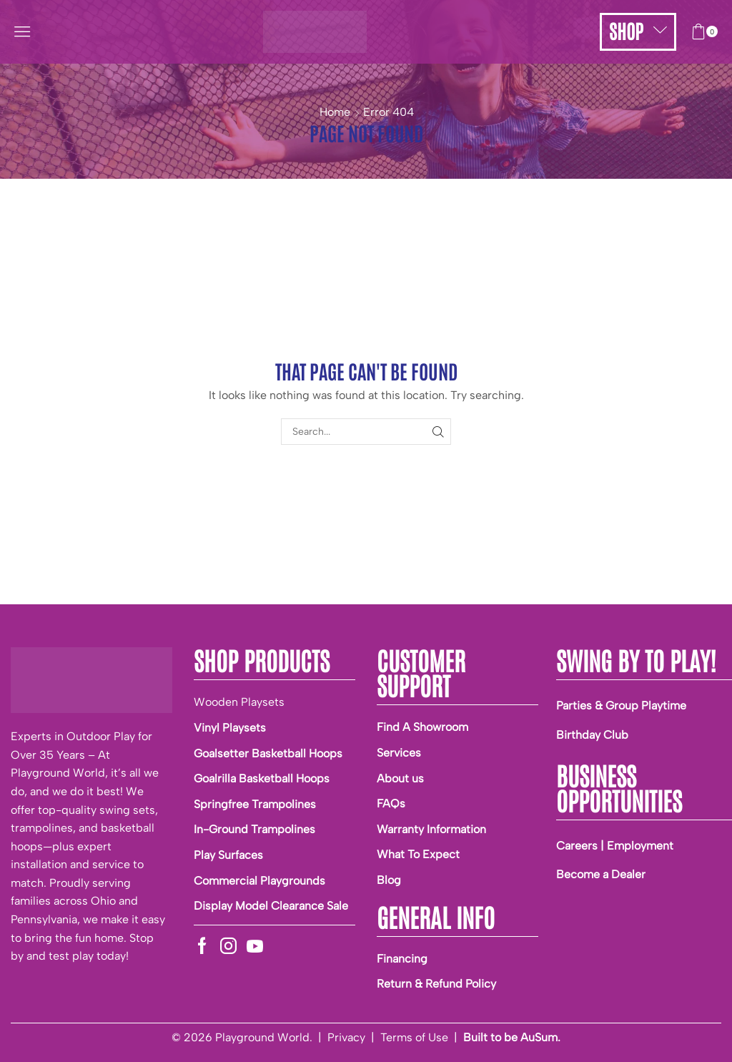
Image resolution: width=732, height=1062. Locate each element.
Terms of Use (414, 1037)
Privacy (346, 1037)
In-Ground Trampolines (254, 829)
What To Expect (418, 854)
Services (399, 752)
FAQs (391, 803)
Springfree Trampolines (255, 804)
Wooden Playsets (239, 702)
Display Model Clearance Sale (271, 906)
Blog (389, 880)
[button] (22, 31)
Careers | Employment (614, 845)
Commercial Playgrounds (259, 881)
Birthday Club (592, 735)
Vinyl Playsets (230, 727)
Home (335, 112)
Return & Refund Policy (436, 983)
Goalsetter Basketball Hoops (268, 753)
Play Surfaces (228, 855)
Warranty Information (431, 829)
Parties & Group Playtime (621, 705)
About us (400, 778)
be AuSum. (532, 1037)
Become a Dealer (601, 874)
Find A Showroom (422, 727)
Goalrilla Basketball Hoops (262, 778)
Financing (402, 958)
